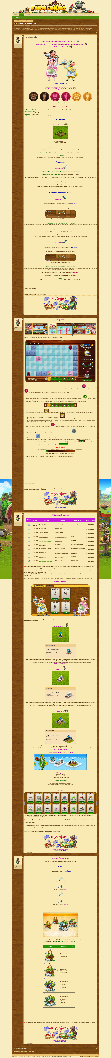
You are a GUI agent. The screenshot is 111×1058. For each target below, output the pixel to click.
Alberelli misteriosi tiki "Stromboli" (47, 534)
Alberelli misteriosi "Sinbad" (46, 541)
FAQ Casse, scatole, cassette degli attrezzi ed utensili (79, 819)
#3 (96, 1043)
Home (15, 14)
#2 (96, 852)
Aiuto (93, 1054)
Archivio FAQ (22, 25)
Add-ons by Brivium (62, 1056)
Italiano (13, 1054)
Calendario (28, 14)
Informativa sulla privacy (94, 1056)
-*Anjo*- (30, 25)
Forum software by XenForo (22, 1056)
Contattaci (90, 1054)
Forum (21, 14)
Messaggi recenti (16, 17)
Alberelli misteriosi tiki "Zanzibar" (63, 562)
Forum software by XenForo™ (41, 1056)
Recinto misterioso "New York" (46, 550)
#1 (96, 313)
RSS (98, 1054)
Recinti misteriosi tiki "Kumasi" (46, 561)
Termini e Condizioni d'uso (84, 1056)
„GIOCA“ (88, 29)
